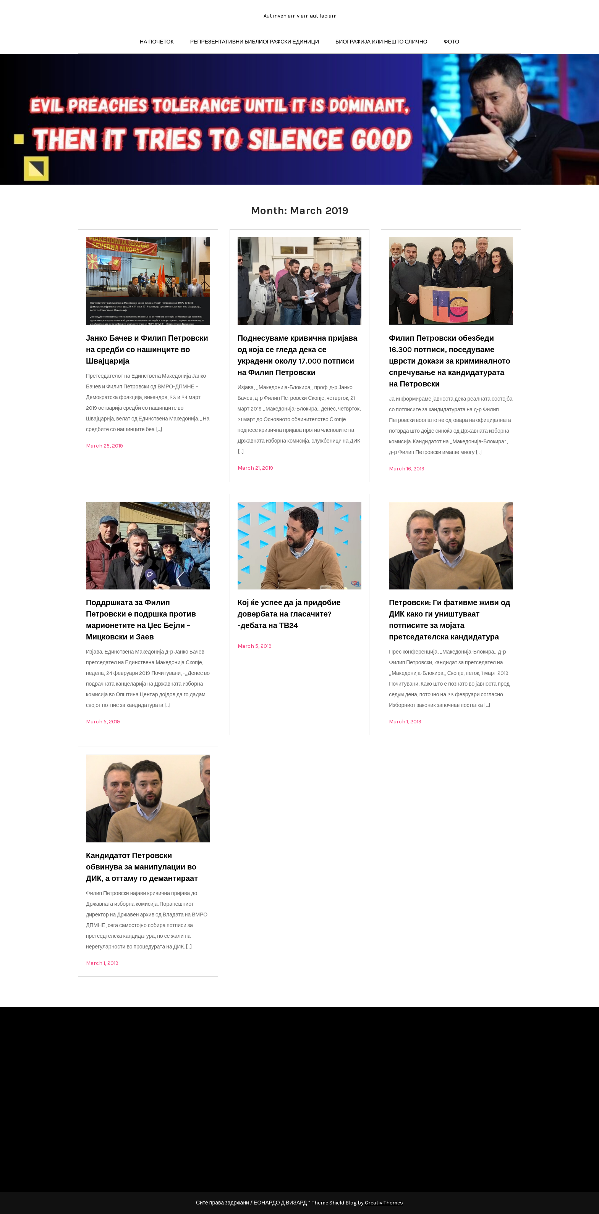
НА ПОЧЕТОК (157, 42)
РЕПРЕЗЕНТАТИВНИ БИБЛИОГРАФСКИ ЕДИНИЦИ (254, 42)
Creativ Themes (384, 1203)
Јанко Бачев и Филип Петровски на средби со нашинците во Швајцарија (147, 349)
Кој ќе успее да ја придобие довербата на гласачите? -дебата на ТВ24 (289, 614)
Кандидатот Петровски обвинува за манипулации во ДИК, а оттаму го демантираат (142, 867)
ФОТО (451, 42)
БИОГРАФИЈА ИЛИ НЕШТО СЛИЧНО (381, 42)
